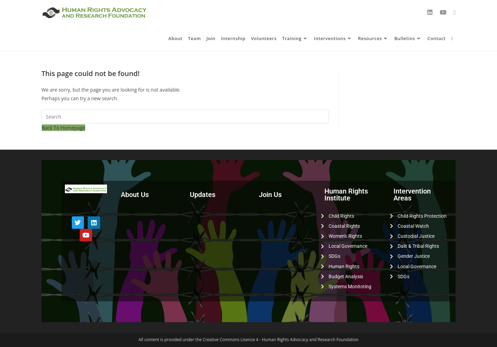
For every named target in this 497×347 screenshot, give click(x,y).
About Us (135, 194)
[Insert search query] (185, 116)
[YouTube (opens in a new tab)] (443, 12)
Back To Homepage (63, 127)
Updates (202, 194)
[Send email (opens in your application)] (454, 12)
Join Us (270, 194)
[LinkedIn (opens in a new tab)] (430, 12)
